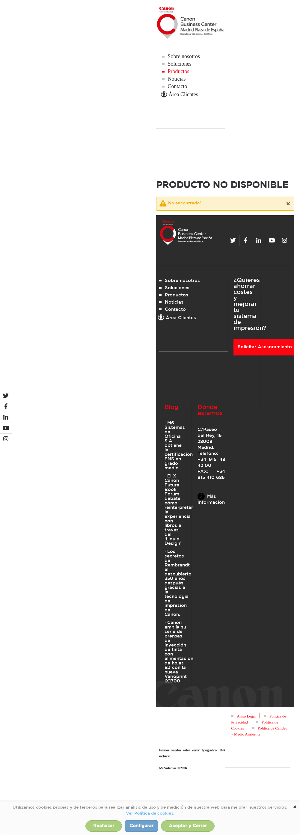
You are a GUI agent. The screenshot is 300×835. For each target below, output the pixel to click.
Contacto (177, 86)
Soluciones (180, 64)
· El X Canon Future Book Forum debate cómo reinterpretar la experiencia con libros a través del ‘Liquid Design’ (175, 509)
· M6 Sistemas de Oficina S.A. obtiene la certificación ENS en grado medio (175, 445)
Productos (178, 71)
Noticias (177, 79)
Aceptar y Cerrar (188, 826)
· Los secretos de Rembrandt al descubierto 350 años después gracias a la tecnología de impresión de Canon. (175, 583)
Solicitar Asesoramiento (265, 347)
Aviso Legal (246, 716)
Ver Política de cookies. (150, 813)
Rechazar (103, 826)
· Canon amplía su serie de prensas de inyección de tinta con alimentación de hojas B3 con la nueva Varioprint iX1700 (175, 652)
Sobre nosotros (184, 56)
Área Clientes (180, 94)
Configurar (141, 826)
